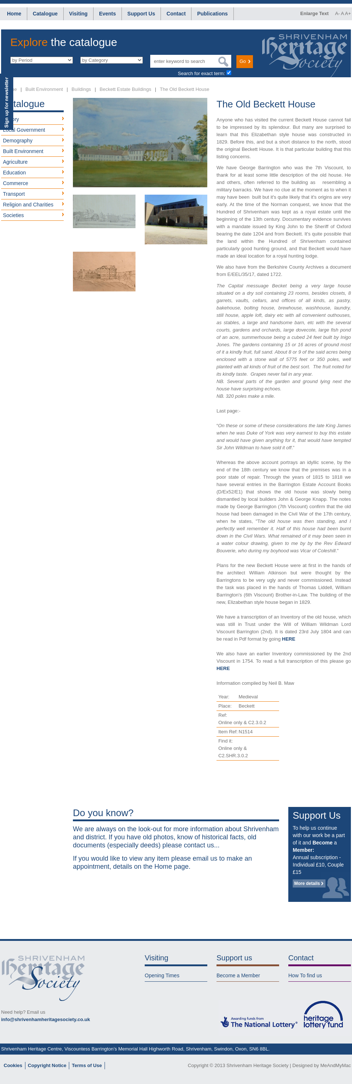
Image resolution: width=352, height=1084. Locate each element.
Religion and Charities (28, 205)
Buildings (81, 89)
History (11, 119)
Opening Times (162, 975)
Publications (212, 14)
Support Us (141, 14)
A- (337, 13)
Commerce (15, 183)
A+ (348, 13)
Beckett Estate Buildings (125, 89)
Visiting (78, 14)
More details (307, 883)
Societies (13, 215)
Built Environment (44, 89)
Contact (176, 14)
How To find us (305, 975)
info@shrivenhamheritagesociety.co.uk (45, 1019)
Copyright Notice (47, 1065)
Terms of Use (87, 1065)
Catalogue (45, 14)
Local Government (24, 130)
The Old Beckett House (184, 89)
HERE (288, 639)
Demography (17, 141)
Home (14, 14)
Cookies (13, 1065)
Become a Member (238, 975)
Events (107, 14)
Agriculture (15, 162)
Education (14, 173)
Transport (14, 194)
